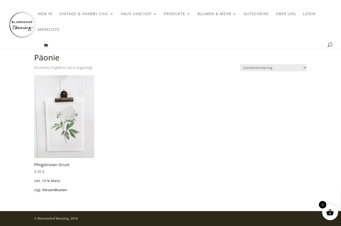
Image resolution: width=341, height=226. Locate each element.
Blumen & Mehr (214, 14)
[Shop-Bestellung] (273, 67)
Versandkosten (54, 189)
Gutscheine (256, 14)
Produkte (174, 14)
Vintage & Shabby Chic (83, 14)
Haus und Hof (136, 14)
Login (309, 14)
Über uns (286, 14)
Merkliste (48, 30)
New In (45, 14)
